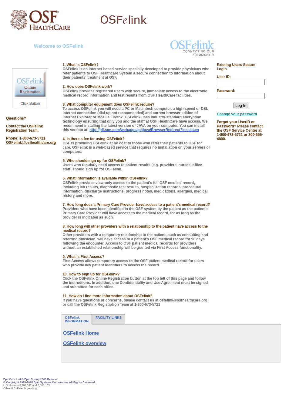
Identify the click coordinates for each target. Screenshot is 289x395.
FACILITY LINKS (109, 319)
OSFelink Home (81, 333)
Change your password (237, 114)
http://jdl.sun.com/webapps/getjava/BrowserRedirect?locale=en (144, 130)
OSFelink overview (84, 343)
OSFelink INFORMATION (77, 319)
